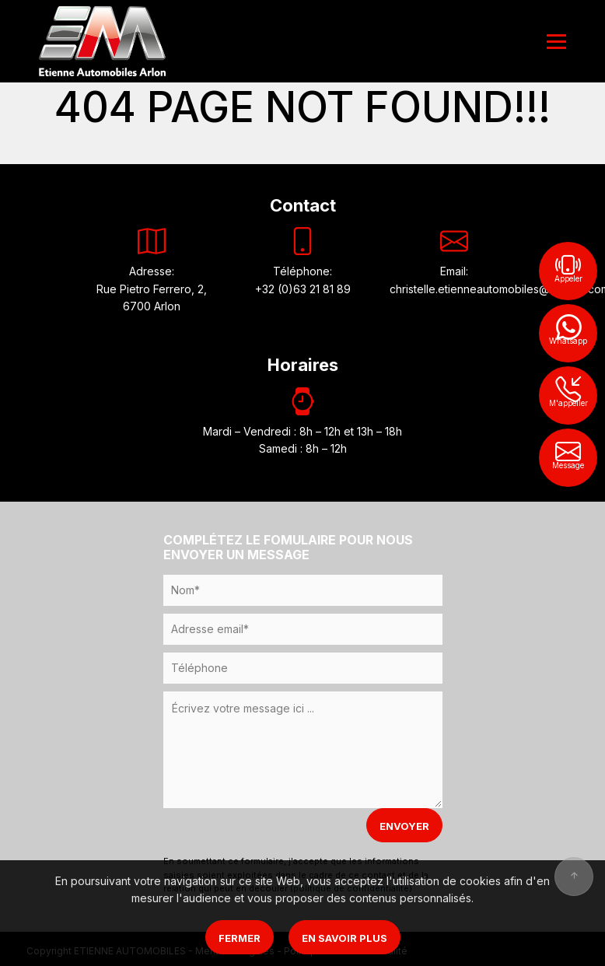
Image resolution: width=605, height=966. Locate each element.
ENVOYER (404, 826)
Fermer (240, 938)
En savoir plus (344, 938)
